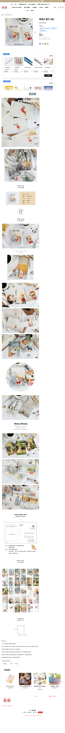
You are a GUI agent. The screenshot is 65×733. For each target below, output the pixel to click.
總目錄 (32, 10)
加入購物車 (48, 75)
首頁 (2, 14)
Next (35, 32)
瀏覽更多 (32, 93)
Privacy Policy (33, 715)
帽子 (16, 4)
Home (12, 4)
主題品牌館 (35, 7)
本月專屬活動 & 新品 (23, 4)
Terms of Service (27, 715)
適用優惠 (41, 25)
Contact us (35, 696)
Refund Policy (38, 715)
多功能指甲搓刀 (47, 67)
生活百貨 (41, 7)
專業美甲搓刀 (7, 67)
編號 (40, 33)
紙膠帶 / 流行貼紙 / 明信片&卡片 (44, 4)
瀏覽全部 (51, 55)
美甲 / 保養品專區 (32, 4)
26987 (41, 35)
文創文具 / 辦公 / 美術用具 (17, 7)
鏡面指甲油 (16, 67)
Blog (28, 10)
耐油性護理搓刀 (27, 67)
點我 (42, 1)
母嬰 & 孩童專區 (27, 7)
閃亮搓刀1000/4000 (38, 67)
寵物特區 (47, 7)
